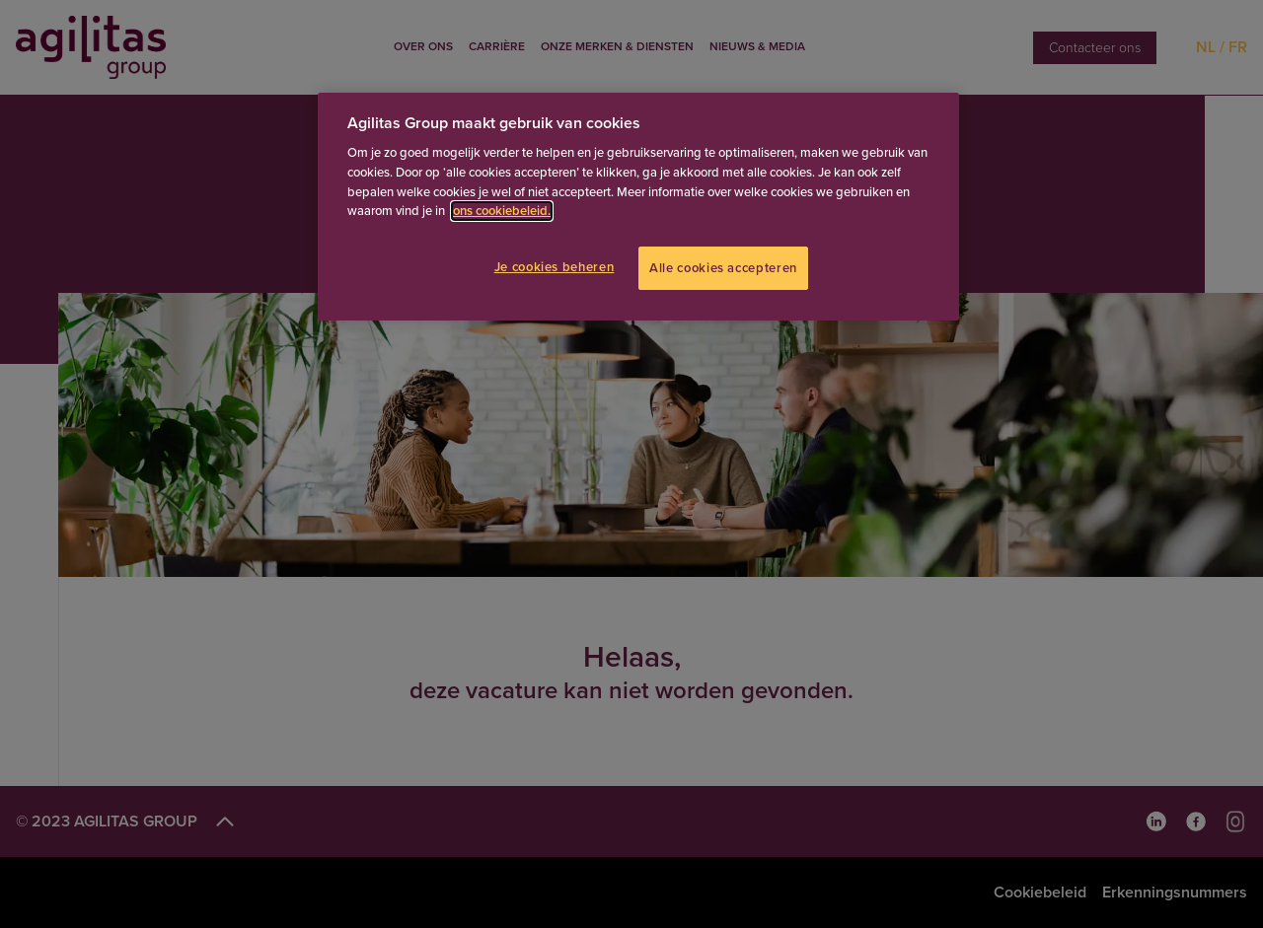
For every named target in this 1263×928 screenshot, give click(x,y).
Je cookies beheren (554, 267)
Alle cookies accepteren (723, 268)
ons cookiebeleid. (502, 211)
